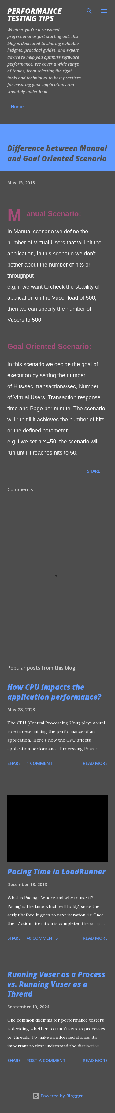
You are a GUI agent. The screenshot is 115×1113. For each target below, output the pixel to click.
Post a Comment (46, 1060)
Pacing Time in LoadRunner (56, 871)
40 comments (42, 938)
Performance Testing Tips (34, 14)
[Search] (89, 11)
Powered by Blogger (57, 1096)
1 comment (39, 763)
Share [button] (93, 471)
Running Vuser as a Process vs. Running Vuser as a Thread (56, 984)
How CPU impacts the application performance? (54, 692)
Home (17, 106)
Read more (95, 763)
